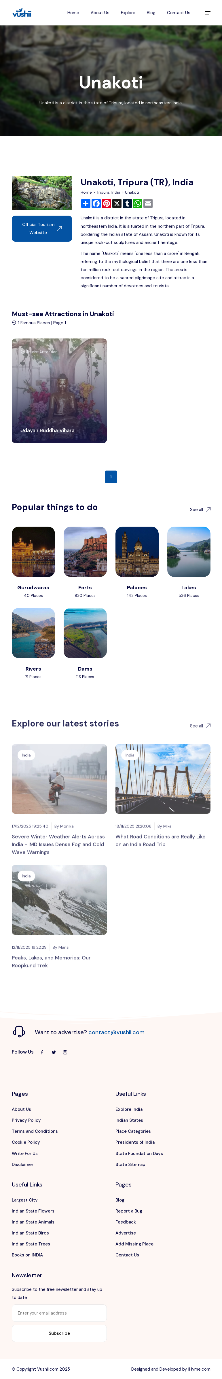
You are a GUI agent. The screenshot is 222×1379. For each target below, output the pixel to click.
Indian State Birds (30, 1233)
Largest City (25, 1200)
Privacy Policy (26, 1120)
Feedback (125, 1222)
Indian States (129, 1120)
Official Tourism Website (42, 229)
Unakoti (132, 192)
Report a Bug (128, 1211)
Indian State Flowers (33, 1211)
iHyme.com (199, 1369)
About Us (100, 13)
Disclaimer (22, 1164)
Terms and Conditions (35, 1131)
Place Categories (133, 1131)
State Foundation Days (139, 1153)
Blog (151, 13)
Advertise (125, 1233)
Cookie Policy (26, 1142)
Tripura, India (108, 192)
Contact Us (178, 13)
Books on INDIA (27, 1255)
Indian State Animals (33, 1222)
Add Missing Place (134, 1244)
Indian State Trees (31, 1244)
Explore (128, 13)
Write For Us (25, 1153)
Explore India (129, 1109)
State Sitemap (130, 1164)
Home (73, 13)
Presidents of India (135, 1142)
